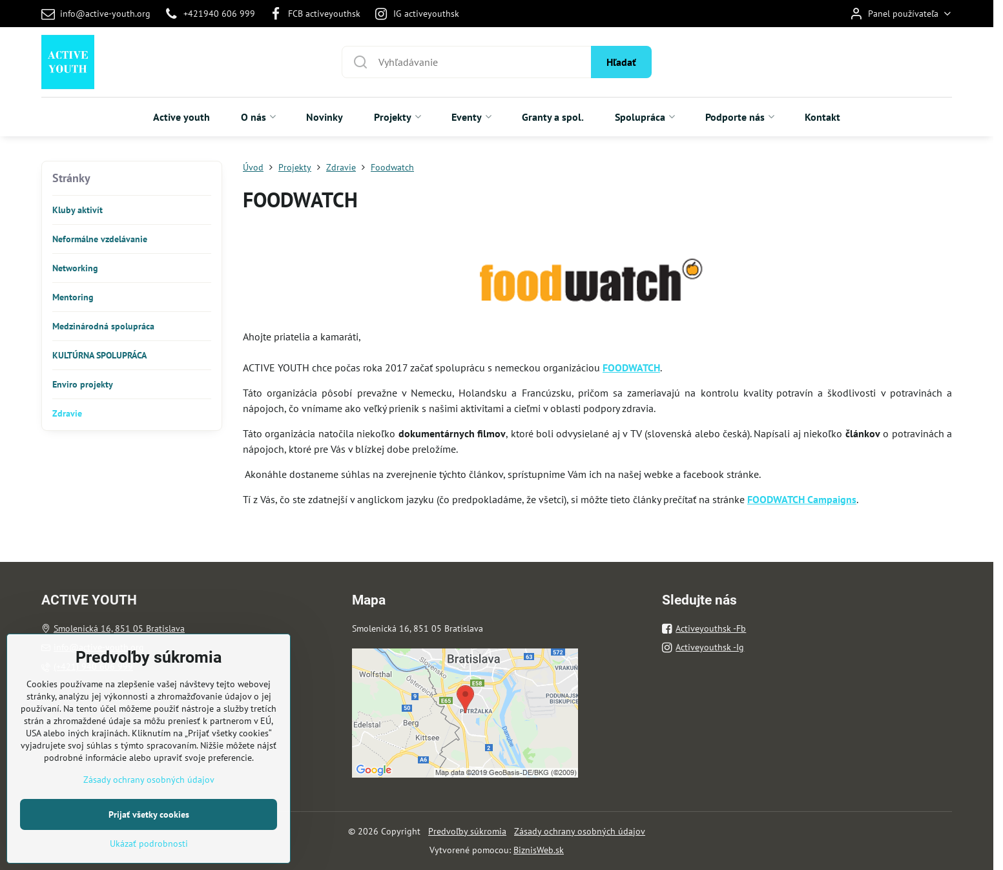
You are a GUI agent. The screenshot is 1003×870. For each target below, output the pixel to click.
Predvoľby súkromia (467, 831)
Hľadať (621, 62)
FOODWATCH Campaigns (801, 499)
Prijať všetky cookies (149, 854)
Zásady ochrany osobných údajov (579, 831)
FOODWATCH (631, 367)
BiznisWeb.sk (538, 850)
